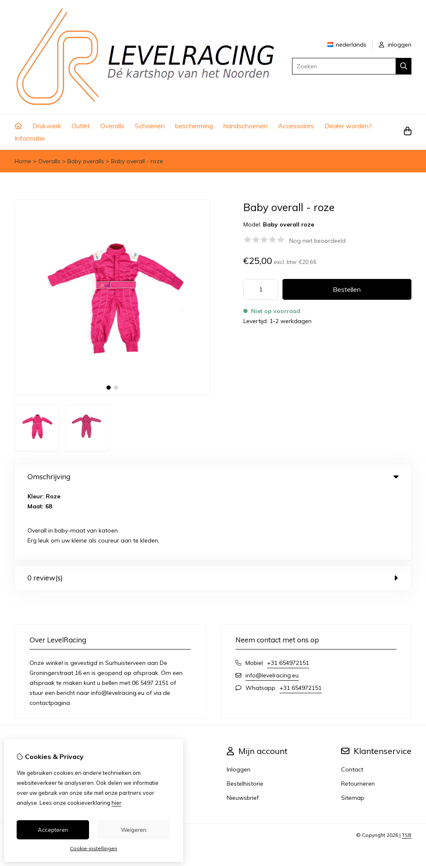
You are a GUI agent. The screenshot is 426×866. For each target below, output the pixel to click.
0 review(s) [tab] (213, 506)
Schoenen (150, 126)
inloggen (395, 44)
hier (116, 802)
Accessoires (296, 126)
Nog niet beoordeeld (317, 240)
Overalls (112, 126)
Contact (352, 698)
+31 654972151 (288, 591)
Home (23, 161)
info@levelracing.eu (272, 604)
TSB (406, 764)
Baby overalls (85, 161)
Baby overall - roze (137, 161)
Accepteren (53, 829)
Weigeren (133, 829)
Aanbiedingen (154, 698)
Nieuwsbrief (243, 726)
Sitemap (352, 726)
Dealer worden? (348, 126)
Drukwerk (46, 126)
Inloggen (238, 698)
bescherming (194, 126)
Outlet (81, 126)
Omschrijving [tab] (213, 476)
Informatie (30, 138)
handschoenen (245, 126)
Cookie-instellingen (93, 848)
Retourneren (358, 712)
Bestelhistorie (245, 712)
